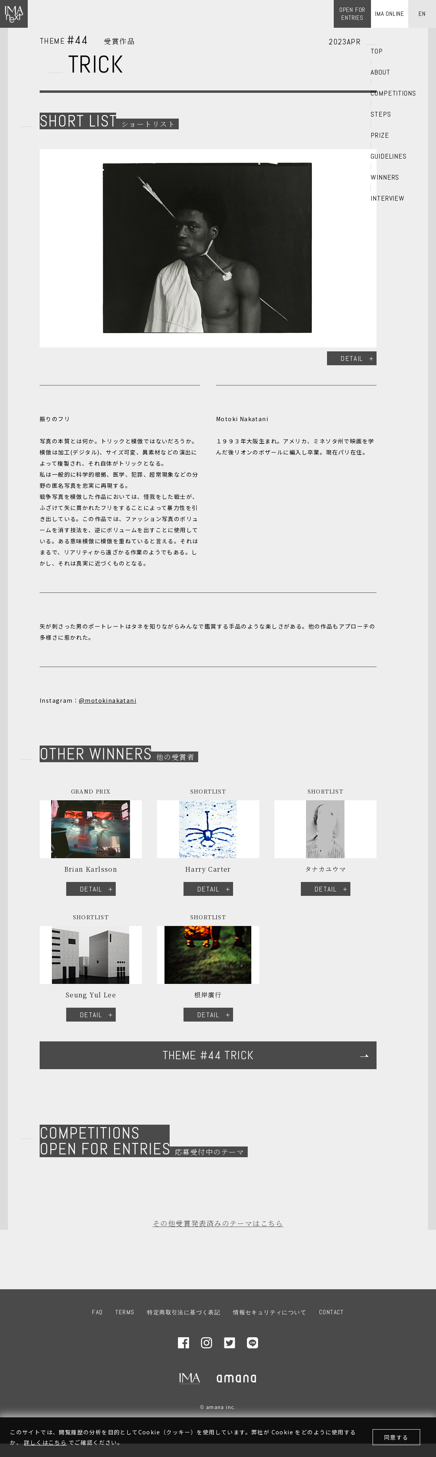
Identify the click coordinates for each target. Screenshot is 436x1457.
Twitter (229, 1342)
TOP (377, 51)
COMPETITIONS (393, 93)
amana (237, 1378)
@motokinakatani (107, 700)
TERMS (124, 1312)
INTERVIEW (388, 198)
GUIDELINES (389, 156)
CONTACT (331, 1312)
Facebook (183, 1342)
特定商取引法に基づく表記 (183, 1312)
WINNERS (385, 177)
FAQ (97, 1312)
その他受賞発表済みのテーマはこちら (218, 1223)
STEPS (381, 114)
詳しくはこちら (45, 1442)
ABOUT (380, 72)
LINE (252, 1342)
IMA (189, 1378)
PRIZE (380, 135)
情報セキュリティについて (269, 1312)
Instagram (206, 1342)
